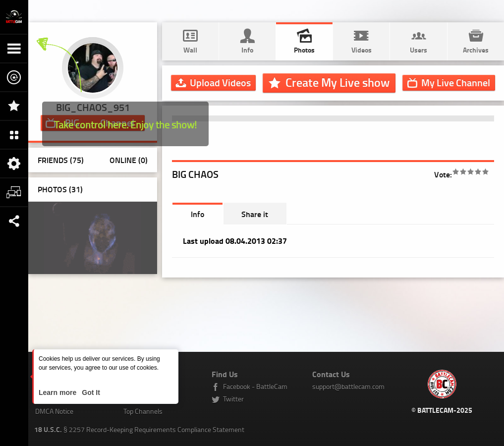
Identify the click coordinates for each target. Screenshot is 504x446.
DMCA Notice (54, 411)
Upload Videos (220, 82)
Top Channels (143, 411)
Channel (455, 82)
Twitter (233, 398)
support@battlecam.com (348, 386)
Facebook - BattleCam (255, 386)
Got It (90, 392)
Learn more (58, 392)
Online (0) (129, 160)
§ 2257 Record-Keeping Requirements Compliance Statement (139, 429)
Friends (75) (61, 160)
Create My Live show (337, 82)
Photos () (60, 189)
